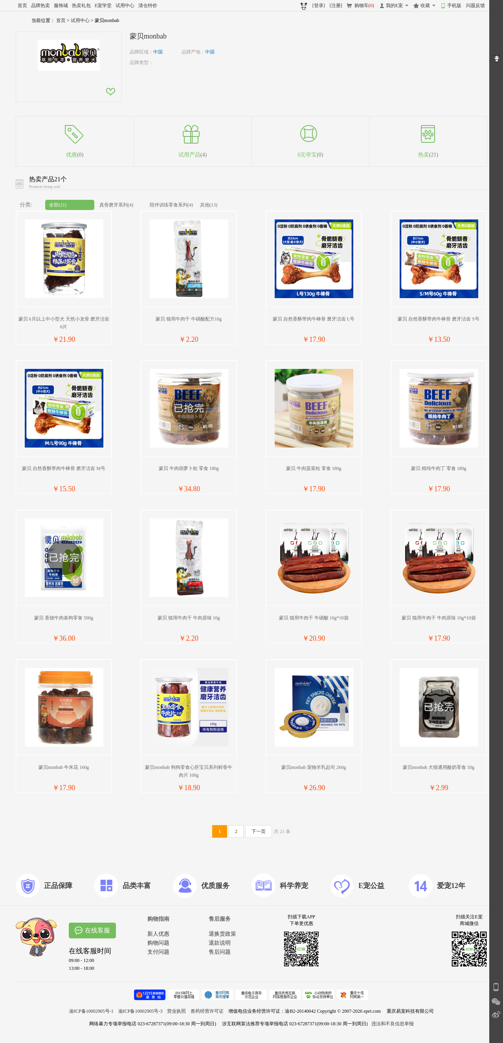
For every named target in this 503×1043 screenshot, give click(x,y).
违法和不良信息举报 (392, 1023)
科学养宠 (294, 886)
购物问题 (158, 943)
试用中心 (125, 5)
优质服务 (215, 886)
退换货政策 (222, 934)
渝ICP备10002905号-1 (91, 1011)
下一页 (259, 831)
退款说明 (220, 943)
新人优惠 (158, 934)
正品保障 (58, 886)
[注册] (336, 5)
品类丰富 (137, 886)
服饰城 (61, 5)
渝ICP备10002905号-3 (140, 1011)
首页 (22, 5)
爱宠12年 (451, 886)
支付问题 (158, 952)
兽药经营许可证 (207, 1011)
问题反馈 (475, 5)
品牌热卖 (40, 5)
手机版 (454, 5)
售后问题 (220, 952)
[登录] (318, 5)
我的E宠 (394, 5)
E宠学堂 (103, 5)
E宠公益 (371, 886)
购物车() (364, 5)
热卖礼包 (81, 5)
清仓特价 (147, 5)
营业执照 (176, 1011)
